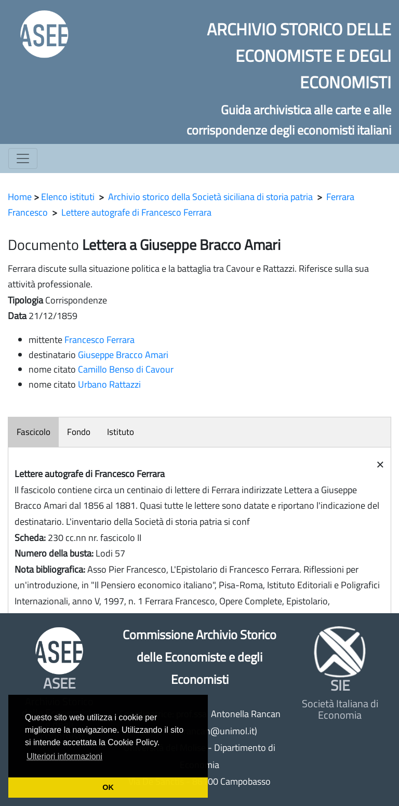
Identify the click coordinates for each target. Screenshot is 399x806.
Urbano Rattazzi (109, 384)
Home (20, 197)
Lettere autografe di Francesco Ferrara (136, 212)
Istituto (120, 432)
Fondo (78, 432)
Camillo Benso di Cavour (126, 369)
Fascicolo (33, 432)
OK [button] (108, 787)
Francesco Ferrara (99, 340)
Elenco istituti (68, 197)
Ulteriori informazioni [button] (64, 756)
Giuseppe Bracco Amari (123, 355)
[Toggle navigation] (22, 158)
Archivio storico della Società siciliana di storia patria (210, 197)
